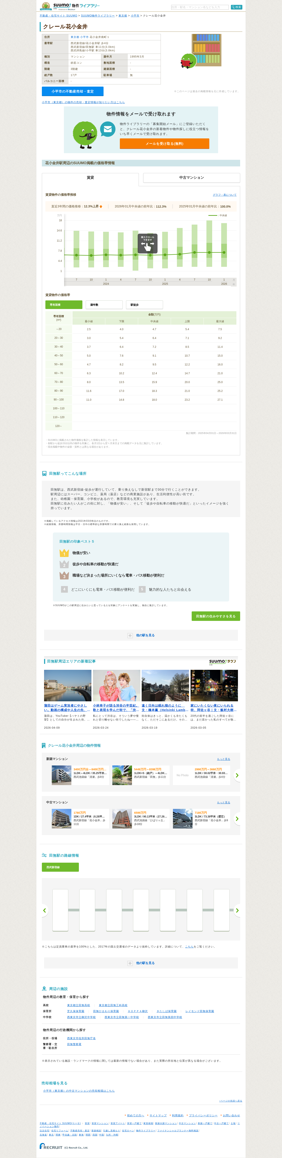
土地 (233, 1123)
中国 (101, 1135)
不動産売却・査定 (80, 1130)
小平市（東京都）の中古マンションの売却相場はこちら (79, 1090)
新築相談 (96, 1130)
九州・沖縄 (112, 1135)
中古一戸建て (221, 1123)
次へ (237, 910)
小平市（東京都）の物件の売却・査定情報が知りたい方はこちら (83, 102)
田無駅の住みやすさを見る (216, 616)
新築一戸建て (205, 1123)
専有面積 (55, 304)
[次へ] (237, 775)
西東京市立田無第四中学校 (165, 1017)
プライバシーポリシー (203, 1115)
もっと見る (223, 759)
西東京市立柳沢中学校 (81, 1017)
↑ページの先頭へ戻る (230, 1101)
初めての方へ (135, 1115)
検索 (238, 7)
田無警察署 (74, 1044)
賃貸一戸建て (134, 1123)
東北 (51, 1135)
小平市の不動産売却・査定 (73, 91)
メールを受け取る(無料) (165, 143)
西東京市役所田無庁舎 (81, 1038)
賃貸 (87, 1123)
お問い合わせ (231, 1115)
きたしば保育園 (167, 1011)
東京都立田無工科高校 (113, 1005)
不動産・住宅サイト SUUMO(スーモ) (60, 1123)
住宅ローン (128, 1130)
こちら (189, 946)
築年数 (94, 304)
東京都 (123, 15)
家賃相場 (148, 1123)
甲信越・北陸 (69, 1135)
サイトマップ (158, 1115)
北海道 (43, 1135)
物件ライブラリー (146, 1130)
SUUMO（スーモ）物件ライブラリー (70, 6)
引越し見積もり (111, 1130)
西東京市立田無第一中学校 (122, 1017)
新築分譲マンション (166, 1123)
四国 (95, 1135)
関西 (88, 1135)
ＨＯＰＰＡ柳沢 (138, 1011)
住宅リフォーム (59, 1130)
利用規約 (178, 1115)
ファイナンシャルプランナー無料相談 (178, 1130)
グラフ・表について (225, 194)
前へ (45, 910)
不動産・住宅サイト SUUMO (58, 15)
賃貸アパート (118, 1123)
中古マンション (187, 1123)
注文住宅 (44, 1130)
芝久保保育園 (75, 1011)
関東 (58, 1135)
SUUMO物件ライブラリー (98, 15)
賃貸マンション (100, 1123)
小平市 (135, 15)
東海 (81, 1135)
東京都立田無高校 (78, 1005)
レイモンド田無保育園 (200, 1011)
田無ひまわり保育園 (106, 1011)
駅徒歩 (135, 304)
